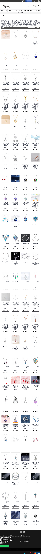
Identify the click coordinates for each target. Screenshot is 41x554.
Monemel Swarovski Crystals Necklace (35, 224)
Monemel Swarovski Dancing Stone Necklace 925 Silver (5, 345)
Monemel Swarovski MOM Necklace (5, 444)
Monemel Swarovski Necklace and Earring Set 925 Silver (15, 145)
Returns (12, 539)
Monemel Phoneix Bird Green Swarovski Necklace (15, 463)
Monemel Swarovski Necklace (5, 125)
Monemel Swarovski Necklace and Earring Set (5, 144)
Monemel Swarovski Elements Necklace (25, 40)
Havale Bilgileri (13, 542)
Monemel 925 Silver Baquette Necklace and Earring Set (35, 345)
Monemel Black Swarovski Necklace (35, 521)
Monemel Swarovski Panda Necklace (15, 367)
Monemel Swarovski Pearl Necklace (15, 40)
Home (18, 12)
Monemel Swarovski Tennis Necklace (25, 262)
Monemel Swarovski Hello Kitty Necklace (5, 367)
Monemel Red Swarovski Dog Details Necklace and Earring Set (25, 387)
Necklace (21, 12)
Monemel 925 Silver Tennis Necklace (5, 262)
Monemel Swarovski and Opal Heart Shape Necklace (25, 282)
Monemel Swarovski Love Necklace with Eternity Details (5, 386)
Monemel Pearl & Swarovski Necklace (25, 482)
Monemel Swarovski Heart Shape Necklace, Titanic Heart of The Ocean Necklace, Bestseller (35, 42)
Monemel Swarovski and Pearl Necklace (5, 40)
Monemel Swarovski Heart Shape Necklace (35, 144)
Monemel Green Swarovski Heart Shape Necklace (35, 185)
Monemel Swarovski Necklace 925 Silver (15, 185)
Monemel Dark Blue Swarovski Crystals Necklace (25, 224)
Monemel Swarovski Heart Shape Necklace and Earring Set (15, 406)
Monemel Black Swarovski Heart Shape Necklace (26, 185)
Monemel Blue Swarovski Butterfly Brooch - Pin (25, 425)
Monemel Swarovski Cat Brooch (35, 502)
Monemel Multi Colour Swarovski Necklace (35, 244)
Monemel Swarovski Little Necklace (35, 125)
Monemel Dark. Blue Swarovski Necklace (35, 482)
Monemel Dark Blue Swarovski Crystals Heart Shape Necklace (15, 225)
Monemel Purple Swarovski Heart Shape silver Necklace (15, 263)
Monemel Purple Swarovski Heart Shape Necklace (15, 203)
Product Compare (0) (8, 27)
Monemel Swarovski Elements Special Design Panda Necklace (25, 368)
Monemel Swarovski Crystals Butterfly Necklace (15, 444)
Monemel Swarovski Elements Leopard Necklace (25, 502)
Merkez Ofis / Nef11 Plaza (25, 537)
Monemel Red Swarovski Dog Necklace (15, 386)
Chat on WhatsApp (4, 546)
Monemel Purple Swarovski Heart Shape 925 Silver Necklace (35, 406)
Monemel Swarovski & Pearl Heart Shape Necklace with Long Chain (35, 464)
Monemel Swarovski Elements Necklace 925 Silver (25, 125)
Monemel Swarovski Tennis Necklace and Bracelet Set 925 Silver (35, 263)
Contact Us (12, 537)
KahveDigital (23, 549)
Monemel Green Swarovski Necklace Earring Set (25, 463)
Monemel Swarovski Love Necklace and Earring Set (5, 185)
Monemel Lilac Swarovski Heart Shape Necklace (6, 203)
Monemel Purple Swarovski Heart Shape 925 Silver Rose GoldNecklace (5, 426)
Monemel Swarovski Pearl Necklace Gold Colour (15, 125)
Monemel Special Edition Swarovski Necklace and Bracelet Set (15, 483)
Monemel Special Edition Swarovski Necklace (25, 244)
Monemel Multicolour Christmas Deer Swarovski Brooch (5, 522)
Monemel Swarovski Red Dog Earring (35, 386)
